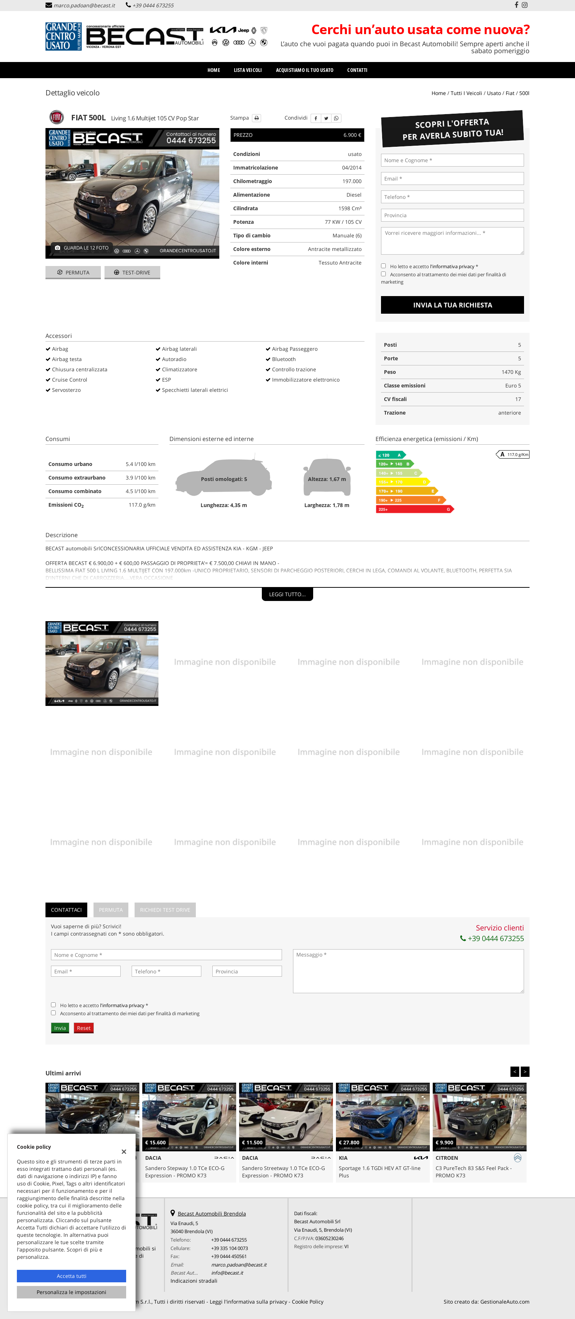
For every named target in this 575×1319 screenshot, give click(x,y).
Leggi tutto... (287, 594)
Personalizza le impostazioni (71, 1292)
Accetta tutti (72, 1275)
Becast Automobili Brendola (212, 1213)
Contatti (357, 69)
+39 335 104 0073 (229, 1248)
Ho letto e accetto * (434, 266)
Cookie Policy (307, 1301)
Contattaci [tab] (66, 909)
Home (214, 69)
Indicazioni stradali (194, 1280)
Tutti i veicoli (466, 93)
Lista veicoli (248, 69)
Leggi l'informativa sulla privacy (248, 1301)
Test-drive (132, 272)
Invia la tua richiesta (452, 304)
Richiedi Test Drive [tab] (165, 909)
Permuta (73, 272)
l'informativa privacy (452, 266)
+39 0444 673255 (152, 5)
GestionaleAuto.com (505, 1301)
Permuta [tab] (111, 909)
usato (494, 93)
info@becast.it (227, 1272)
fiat (510, 93)
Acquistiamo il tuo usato (305, 69)
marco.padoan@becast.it (84, 5)
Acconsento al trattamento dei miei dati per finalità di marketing (129, 1013)
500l (524, 93)
